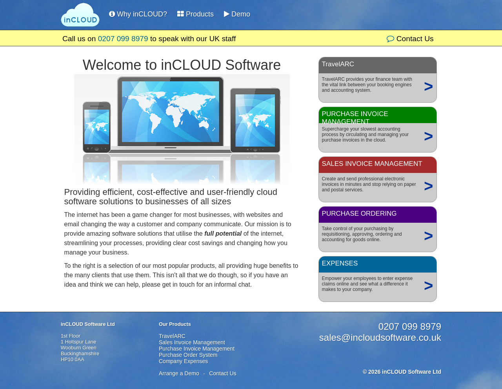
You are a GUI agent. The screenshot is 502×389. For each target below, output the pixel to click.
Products (195, 14)
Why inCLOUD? (138, 14)
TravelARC (172, 336)
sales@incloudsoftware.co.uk (380, 337)
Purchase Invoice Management (197, 348)
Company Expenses (183, 361)
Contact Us (410, 39)
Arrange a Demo (179, 373)
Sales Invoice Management (192, 342)
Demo (237, 14)
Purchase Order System (188, 355)
